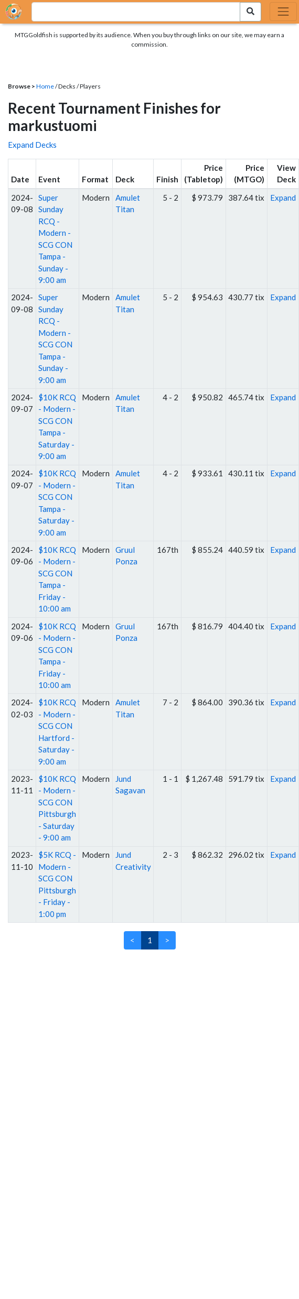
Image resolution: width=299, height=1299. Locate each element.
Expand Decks (32, 144)
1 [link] (149, 940)
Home (45, 86)
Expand (283, 197)
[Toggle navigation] (283, 11)
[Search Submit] (250, 11)
